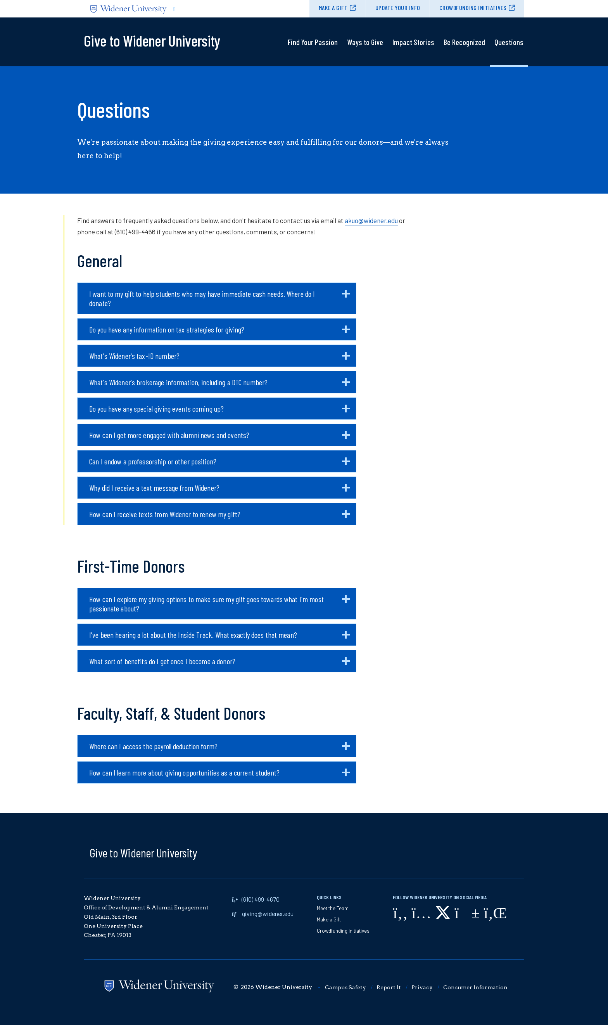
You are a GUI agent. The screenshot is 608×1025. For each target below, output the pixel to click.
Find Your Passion (313, 42)
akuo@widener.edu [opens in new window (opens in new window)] (371, 220)
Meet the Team (333, 908)
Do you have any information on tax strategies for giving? (219, 332)
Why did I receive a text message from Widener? (219, 491)
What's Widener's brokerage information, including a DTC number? (219, 385)
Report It (389, 987)
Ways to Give (365, 42)
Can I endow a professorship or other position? (219, 464)
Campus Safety (345, 987)
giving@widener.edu (268, 913)
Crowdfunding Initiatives (472, 7)
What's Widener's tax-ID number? (219, 359)
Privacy (422, 987)
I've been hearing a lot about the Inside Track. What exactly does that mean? (219, 638)
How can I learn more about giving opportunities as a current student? (219, 775)
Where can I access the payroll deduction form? (219, 749)
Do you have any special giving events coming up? (219, 411)
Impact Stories (413, 42)
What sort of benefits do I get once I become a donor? (219, 664)
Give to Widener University (143, 852)
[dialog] (584, 1001)
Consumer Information (475, 987)
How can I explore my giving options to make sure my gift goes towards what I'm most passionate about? (219, 606)
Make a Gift (333, 7)
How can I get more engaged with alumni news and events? (219, 438)
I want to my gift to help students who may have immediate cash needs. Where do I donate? (219, 301)
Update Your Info (397, 7)
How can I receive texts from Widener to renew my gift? (219, 517)
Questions (508, 42)
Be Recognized (464, 42)
